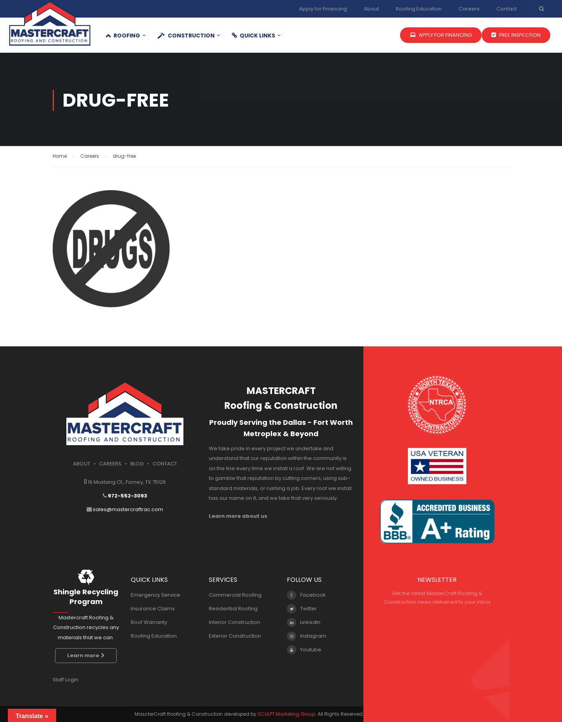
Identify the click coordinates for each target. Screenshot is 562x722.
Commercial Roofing (235, 595)
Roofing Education (419, 8)
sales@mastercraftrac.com (128, 509)
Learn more (86, 655)
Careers (469, 8)
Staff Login (65, 679)
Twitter (302, 608)
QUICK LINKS (253, 35)
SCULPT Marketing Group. (287, 714)
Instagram (306, 636)
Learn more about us (238, 516)
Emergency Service (155, 595)
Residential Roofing (233, 608)
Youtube (304, 649)
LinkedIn (303, 622)
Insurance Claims (153, 608)
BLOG (137, 463)
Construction (186, 35)
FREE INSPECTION (516, 35)
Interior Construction (234, 622)
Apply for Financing (323, 8)
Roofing (122, 35)
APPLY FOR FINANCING (441, 35)
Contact (506, 8)
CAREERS (110, 463)
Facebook (306, 595)
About (371, 8)
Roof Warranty (149, 622)
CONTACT (165, 463)
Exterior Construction (235, 636)
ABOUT (81, 463)
